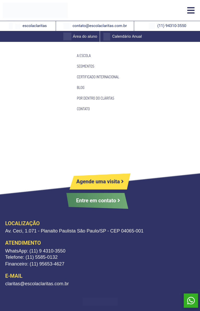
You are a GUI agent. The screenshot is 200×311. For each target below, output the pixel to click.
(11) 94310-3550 (171, 25)
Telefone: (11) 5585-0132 (31, 257)
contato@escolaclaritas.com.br (99, 25)
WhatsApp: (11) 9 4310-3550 (35, 251)
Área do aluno (85, 36)
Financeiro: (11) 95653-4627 (34, 264)
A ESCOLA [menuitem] (84, 55)
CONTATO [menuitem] (83, 109)
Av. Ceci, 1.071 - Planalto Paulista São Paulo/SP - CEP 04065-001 (74, 231)
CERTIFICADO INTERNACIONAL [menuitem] (98, 77)
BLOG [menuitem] (80, 87)
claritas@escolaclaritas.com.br (37, 283)
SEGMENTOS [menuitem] (85, 66)
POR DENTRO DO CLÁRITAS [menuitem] (95, 98)
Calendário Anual (127, 36)
